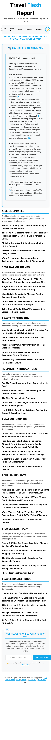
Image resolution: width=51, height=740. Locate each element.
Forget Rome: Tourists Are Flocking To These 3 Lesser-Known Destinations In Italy (24, 288)
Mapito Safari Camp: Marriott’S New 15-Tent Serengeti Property (23, 346)
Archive (39, 30)
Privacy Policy (25, 665)
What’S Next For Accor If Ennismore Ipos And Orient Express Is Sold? (23, 392)
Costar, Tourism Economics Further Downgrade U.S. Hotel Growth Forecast (24, 506)
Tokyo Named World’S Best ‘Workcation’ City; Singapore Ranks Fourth (23, 310)
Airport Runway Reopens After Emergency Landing (22, 468)
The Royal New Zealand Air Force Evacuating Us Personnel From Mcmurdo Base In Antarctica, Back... (25, 236)
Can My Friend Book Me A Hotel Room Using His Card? (25, 384)
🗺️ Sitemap (41, 680)
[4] (38, 116)
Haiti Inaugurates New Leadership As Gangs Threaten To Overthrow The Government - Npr (24, 599)
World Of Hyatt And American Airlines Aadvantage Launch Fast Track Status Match (23, 259)
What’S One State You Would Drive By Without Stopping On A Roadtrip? (24, 552)
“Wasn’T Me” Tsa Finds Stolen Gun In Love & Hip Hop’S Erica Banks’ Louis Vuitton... (25, 435)
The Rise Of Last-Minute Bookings (18, 398)
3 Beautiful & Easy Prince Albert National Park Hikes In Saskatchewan (24, 460)
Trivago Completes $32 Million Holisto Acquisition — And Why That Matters (20, 614)
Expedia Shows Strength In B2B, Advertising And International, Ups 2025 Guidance (25, 331)
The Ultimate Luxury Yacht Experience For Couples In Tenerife (22, 559)
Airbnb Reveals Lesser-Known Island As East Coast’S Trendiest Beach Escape (23, 303)
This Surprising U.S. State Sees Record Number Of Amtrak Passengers (24, 606)
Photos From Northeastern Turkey (18, 573)
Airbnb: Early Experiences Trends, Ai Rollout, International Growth (23, 361)
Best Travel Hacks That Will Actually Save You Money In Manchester (24, 567)
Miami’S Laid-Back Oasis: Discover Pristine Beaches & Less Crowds (22, 295)
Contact (29, 30)
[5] (29, 138)
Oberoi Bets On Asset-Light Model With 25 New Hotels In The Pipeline (24, 404)
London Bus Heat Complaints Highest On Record (25, 593)
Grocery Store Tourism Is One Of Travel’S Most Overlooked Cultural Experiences (24, 498)
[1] (18, 97)
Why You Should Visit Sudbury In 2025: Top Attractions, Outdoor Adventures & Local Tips (23, 280)
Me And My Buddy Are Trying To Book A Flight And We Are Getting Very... (24, 227)
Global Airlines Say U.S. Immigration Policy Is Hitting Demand (23, 244)
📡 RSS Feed (32, 680)
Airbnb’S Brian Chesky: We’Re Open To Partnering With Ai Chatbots (20, 353)
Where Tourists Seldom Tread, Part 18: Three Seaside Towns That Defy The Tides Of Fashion (24, 513)
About (20, 30)
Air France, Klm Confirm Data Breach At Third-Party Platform (24, 252)
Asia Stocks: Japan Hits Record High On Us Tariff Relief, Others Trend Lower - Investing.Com (25, 491)
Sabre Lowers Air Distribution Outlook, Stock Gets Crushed (23, 338)
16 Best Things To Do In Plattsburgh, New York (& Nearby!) (24, 621)
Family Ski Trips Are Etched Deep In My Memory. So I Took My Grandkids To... (25, 544)
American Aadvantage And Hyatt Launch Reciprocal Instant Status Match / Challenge (23, 453)
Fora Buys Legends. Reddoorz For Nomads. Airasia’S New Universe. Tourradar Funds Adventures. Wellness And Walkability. (22, 444)
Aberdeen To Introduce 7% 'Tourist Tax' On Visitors (22, 521)
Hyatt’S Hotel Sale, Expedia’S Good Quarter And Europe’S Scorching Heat (24, 411)
